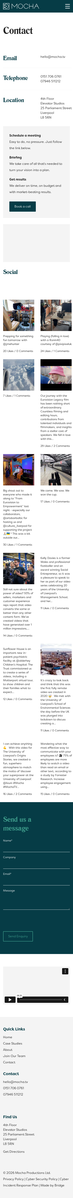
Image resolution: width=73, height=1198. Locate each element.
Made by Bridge (52, 1185)
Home (7, 1037)
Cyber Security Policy (42, 1179)
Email (7, 874)
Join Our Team (14, 1056)
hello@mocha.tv (52, 57)
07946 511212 (50, 81)
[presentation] (32, 920)
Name (7, 840)
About (7, 1050)
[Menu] (67, 6)
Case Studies (12, 1043)
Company (9, 857)
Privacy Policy (13, 1179)
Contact (9, 1062)
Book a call (22, 206)
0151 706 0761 (50, 76)
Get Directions (14, 1152)
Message (9, 890)
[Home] (21, 6)
